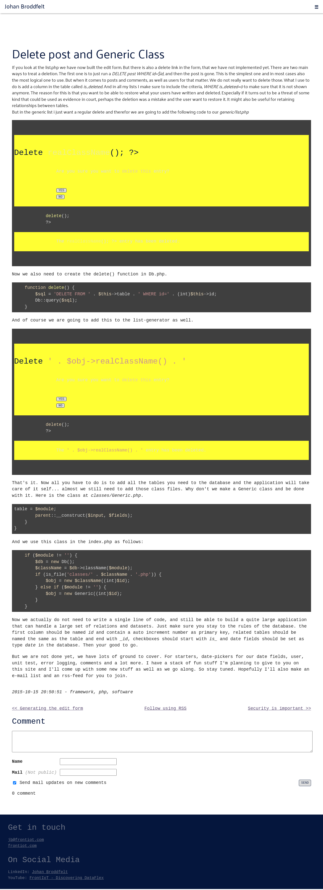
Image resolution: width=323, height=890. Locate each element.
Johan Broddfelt (25, 6)
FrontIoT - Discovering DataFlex (66, 879)
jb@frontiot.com (26, 840)
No (60, 406)
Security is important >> (279, 709)
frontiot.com (22, 846)
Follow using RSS (165, 709)
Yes (61, 400)
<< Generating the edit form (47, 709)
